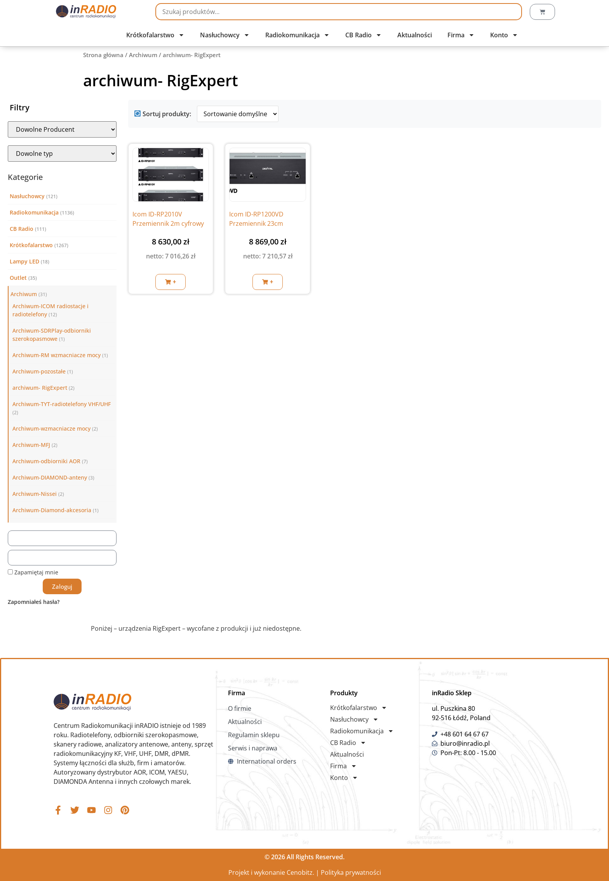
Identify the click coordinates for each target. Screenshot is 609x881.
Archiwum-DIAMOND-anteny (49, 477)
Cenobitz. (300, 872)
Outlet (18, 277)
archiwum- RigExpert (39, 387)
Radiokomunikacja (297, 35)
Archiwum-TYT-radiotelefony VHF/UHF (61, 404)
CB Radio (363, 35)
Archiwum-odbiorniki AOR (46, 461)
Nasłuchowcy (225, 35)
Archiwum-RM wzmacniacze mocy (56, 355)
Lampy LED (24, 261)
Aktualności (414, 35)
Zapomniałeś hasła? (33, 601)
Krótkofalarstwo (155, 35)
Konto (504, 35)
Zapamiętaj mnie (33, 572)
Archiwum (143, 55)
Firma (461, 35)
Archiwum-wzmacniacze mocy (51, 428)
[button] (170, 282)
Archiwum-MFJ (31, 444)
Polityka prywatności (351, 872)
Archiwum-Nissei (34, 493)
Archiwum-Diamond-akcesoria (51, 510)
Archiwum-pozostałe (39, 371)
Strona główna (103, 55)
